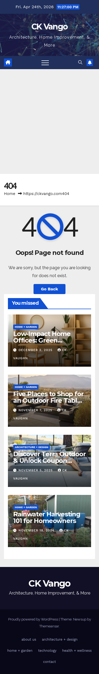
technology (47, 651)
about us (28, 639)
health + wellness (77, 651)
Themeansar (49, 626)
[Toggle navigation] (45, 62)
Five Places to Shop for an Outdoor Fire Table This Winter (48, 400)
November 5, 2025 (36, 470)
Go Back (49, 288)
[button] (80, 62)
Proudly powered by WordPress (33, 619)
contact (49, 662)
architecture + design (31, 447)
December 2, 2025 (36, 350)
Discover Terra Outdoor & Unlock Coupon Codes (49, 460)
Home (9, 193)
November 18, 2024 (37, 530)
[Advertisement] (49, 121)
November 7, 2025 (36, 410)
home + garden (26, 326)
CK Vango (49, 27)
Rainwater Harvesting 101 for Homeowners (46, 517)
